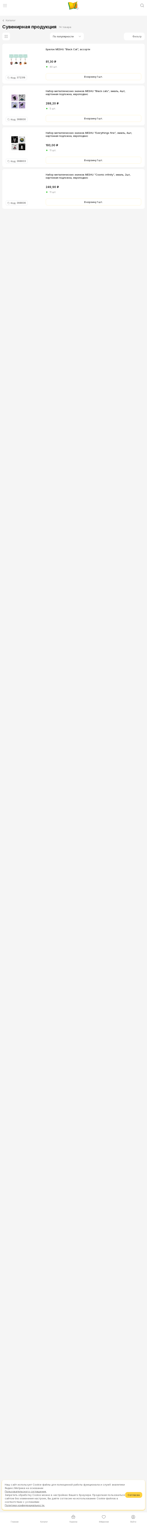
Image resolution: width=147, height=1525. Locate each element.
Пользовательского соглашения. (26, 1491)
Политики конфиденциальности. (25, 1505)
